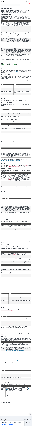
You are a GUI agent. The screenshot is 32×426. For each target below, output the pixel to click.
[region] (12, 423)
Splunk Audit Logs (15, 360)
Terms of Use (28, 422)
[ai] (29, 3)
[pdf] (31, 3)
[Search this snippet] (30, 62)
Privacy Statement (3, 424)
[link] (28, 3)
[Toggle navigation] (30, 414)
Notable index (16, 71)
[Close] (23, 422)
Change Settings (10, 424)
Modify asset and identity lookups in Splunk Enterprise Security (15, 350)
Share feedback (4, 404)
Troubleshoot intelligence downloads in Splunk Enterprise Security (10, 160)
